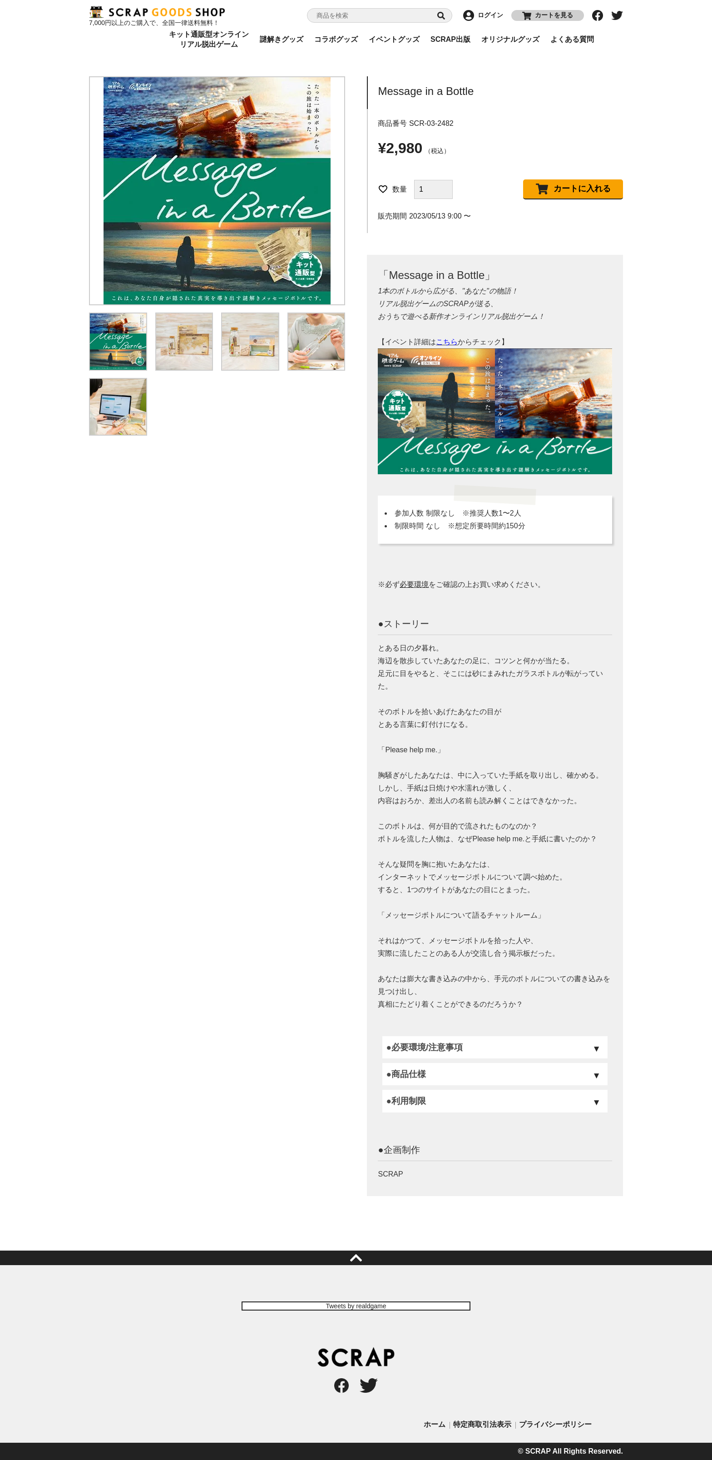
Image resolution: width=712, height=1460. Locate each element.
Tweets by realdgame (356, 1306)
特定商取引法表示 (482, 1424)
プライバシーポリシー (555, 1424)
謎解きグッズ (281, 39)
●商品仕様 (405, 1074)
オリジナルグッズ (510, 39)
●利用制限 (405, 1101)
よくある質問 (572, 39)
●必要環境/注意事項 (424, 1047)
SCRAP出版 (450, 39)
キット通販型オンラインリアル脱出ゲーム (209, 39)
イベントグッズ (394, 39)
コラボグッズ (336, 39)
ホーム (434, 1424)
